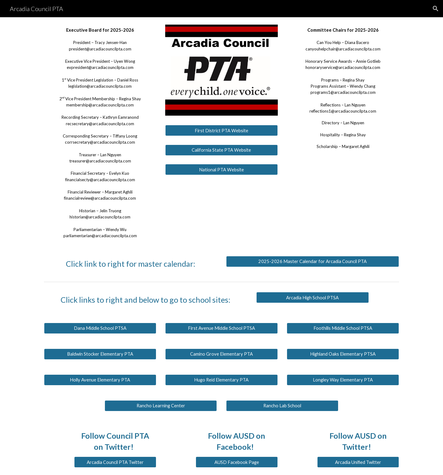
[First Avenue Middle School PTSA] (221, 328)
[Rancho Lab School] (282, 406)
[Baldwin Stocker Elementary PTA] (100, 354)
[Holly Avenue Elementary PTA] (100, 380)
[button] (435, 8)
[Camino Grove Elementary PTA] (221, 354)
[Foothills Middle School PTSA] (343, 328)
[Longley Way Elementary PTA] (343, 380)
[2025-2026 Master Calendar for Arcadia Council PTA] (312, 261)
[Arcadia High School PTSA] (312, 297)
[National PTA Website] (221, 169)
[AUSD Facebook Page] (236, 462)
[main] (100, 133)
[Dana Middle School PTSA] (100, 328)
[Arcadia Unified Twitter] (358, 462)
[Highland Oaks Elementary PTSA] (343, 354)
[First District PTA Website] (221, 130)
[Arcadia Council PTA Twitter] (115, 462)
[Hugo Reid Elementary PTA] (221, 380)
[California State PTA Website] (221, 150)
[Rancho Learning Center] (161, 406)
